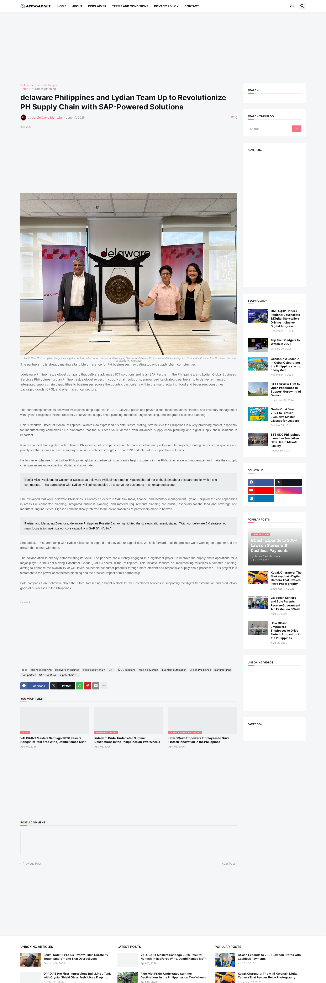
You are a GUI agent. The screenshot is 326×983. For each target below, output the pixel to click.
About (77, 6)
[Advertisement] (145, 48)
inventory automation (174, 669)
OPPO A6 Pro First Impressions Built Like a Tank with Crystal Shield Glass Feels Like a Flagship (77, 975)
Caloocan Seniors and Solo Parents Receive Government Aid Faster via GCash (285, 603)
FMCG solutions (126, 669)
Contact (191, 6)
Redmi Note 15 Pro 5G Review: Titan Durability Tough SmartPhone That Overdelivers (75, 956)
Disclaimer (97, 6)
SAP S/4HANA (47, 675)
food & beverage (148, 669)
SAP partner (29, 675)
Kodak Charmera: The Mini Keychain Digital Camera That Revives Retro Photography (286, 578)
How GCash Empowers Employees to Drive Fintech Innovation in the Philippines (198, 740)
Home (61, 6)
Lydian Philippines (200, 669)
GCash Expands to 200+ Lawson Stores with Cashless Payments (269, 956)
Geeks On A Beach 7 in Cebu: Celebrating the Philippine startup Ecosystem (286, 364)
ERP (111, 669)
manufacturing (222, 669)
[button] (292, 6)
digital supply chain (94, 669)
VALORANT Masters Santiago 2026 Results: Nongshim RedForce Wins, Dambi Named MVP (53, 740)
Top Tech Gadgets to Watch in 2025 (285, 342)
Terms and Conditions (130, 6)
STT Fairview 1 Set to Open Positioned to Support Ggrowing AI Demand (286, 389)
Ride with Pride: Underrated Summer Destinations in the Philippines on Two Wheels (127, 740)
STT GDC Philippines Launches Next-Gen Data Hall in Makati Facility (285, 440)
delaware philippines (67, 669)
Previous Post (32, 863)
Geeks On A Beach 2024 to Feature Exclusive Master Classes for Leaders (285, 414)
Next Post (228, 863)
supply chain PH (68, 675)
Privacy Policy (166, 6)
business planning (44, 88)
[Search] (270, 128)
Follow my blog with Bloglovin (40, 85)
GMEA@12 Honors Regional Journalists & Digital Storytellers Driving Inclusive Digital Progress (285, 318)
